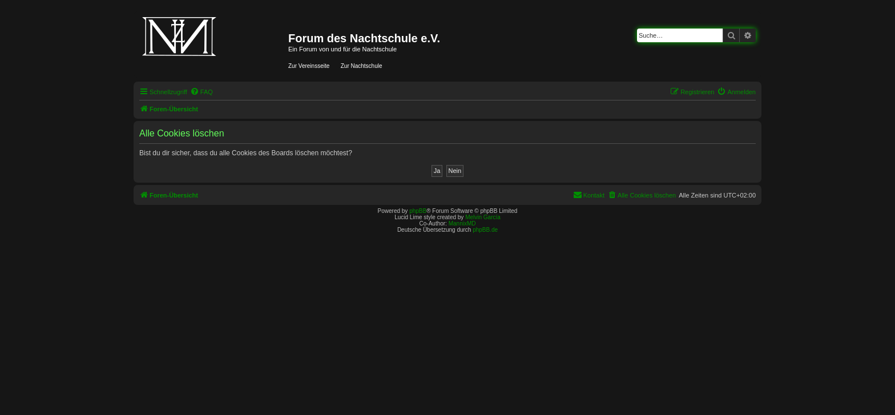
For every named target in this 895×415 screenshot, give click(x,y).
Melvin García (483, 217)
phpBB (417, 211)
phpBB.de (485, 230)
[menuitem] (201, 92)
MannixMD (462, 223)
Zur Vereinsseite (308, 66)
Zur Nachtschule (361, 66)
